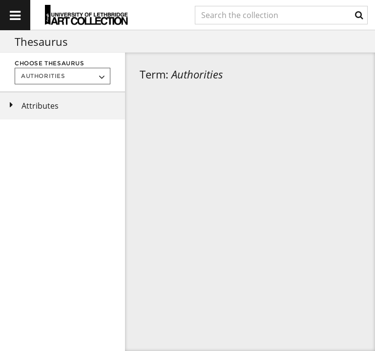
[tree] (62, 105)
